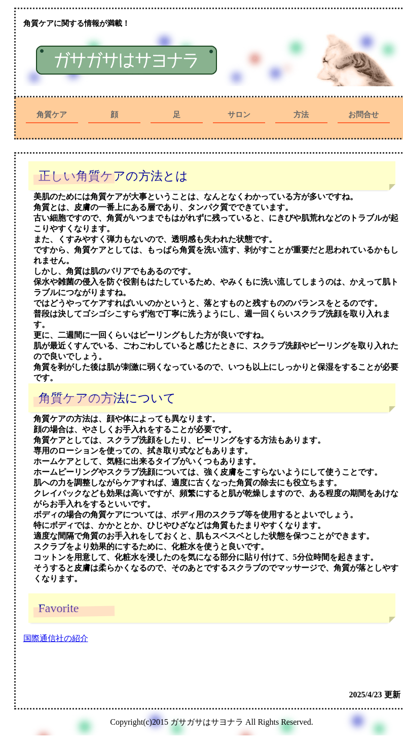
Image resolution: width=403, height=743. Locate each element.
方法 (301, 115)
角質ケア (51, 115)
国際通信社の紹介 (55, 638)
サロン (239, 115)
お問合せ (363, 115)
